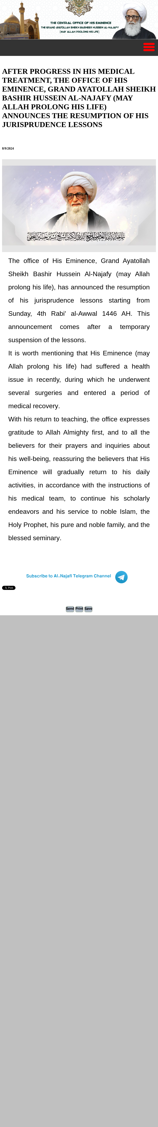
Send (70, 609)
